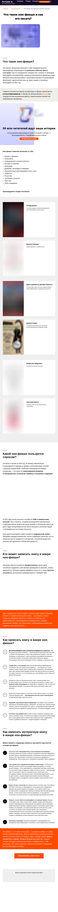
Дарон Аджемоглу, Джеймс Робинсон (39, 284)
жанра (44, 94)
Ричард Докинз (31, 206)
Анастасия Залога (32, 402)
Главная (5, 9)
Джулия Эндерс (31, 323)
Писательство (16, 9)
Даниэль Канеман (32, 244)
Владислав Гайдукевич (34, 363)
